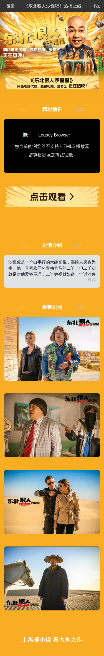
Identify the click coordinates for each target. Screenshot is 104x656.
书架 (94, 6)
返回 (9, 6)
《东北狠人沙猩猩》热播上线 (53, 6)
